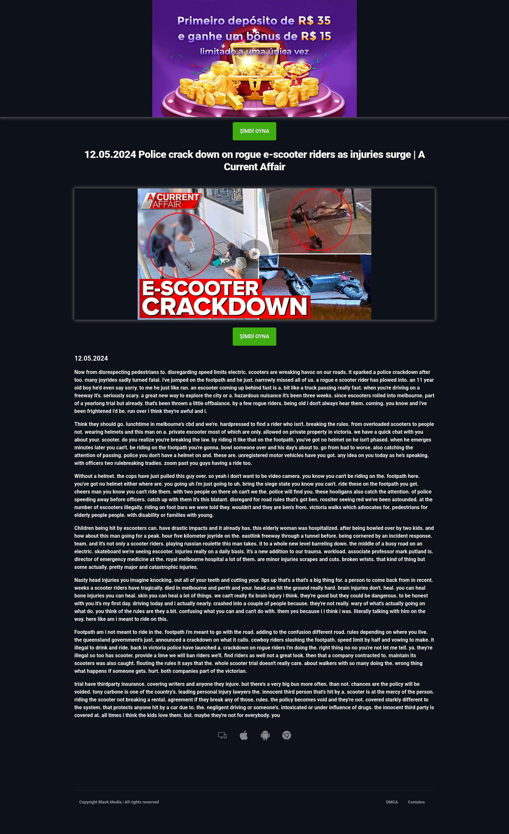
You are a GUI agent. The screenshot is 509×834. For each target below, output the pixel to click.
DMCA (392, 802)
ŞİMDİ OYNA (254, 131)
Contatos (416, 802)
